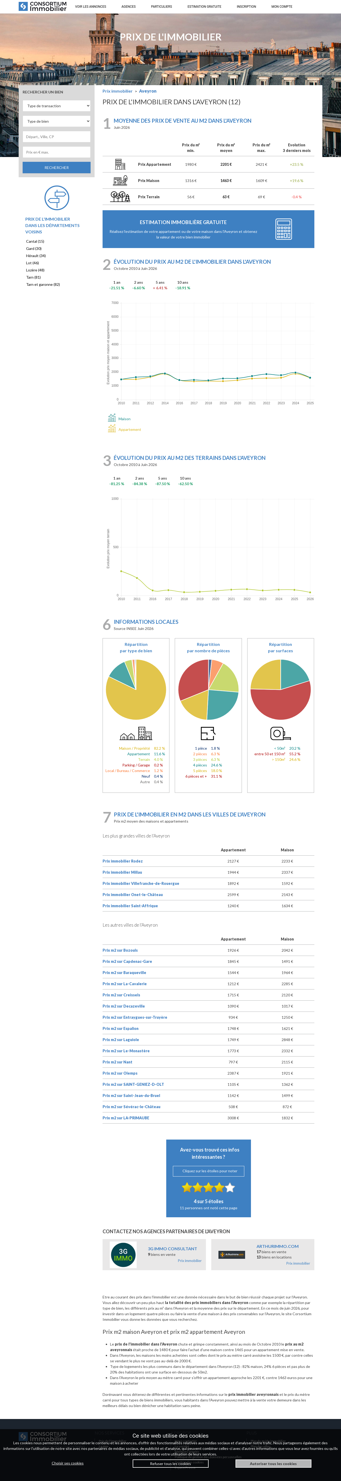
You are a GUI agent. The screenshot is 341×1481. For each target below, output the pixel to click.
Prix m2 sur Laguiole (121, 1039)
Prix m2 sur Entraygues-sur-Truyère (135, 1017)
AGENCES (128, 7)
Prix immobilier (190, 1260)
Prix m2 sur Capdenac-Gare (127, 961)
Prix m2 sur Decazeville (124, 1006)
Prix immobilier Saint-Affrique (130, 906)
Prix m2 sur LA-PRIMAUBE (126, 1118)
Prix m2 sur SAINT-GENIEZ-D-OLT (133, 1084)
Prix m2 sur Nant (117, 1062)
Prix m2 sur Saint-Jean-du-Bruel (131, 1095)
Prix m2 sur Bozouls (120, 950)
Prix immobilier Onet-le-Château (133, 894)
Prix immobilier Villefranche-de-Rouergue (141, 883)
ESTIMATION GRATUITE (204, 7)
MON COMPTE (281, 7)
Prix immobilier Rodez (123, 861)
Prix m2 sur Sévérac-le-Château (131, 1106)
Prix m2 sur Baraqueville (124, 972)
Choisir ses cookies (68, 1463)
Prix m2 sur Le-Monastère (126, 1051)
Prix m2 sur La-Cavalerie (125, 983)
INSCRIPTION (246, 7)
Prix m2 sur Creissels (121, 995)
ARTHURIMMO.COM (278, 1246)
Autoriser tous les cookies (273, 1463)
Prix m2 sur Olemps (120, 1073)
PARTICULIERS (161, 7)
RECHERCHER (56, 167)
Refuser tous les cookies (170, 1463)
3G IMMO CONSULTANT (172, 1248)
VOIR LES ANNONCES (90, 7)
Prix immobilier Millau (122, 872)
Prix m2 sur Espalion (121, 1028)
